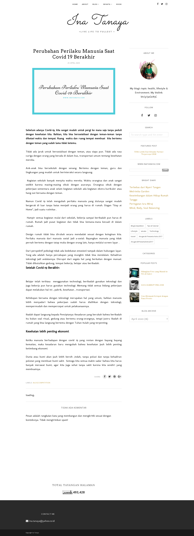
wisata (143, 231)
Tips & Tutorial (152, 226)
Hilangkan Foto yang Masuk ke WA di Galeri (154, 272)
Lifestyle (134, 231)
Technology (154, 231)
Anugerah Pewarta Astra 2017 (150, 236)
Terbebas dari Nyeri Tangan (145, 187)
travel (133, 236)
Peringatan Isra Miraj (141, 203)
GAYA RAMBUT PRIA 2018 (152, 285)
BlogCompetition (41, 382)
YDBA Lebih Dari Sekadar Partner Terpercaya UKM (149, 153)
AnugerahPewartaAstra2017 (142, 242)
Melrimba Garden (139, 191)
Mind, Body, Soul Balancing (144, 207)
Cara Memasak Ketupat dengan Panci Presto (154, 297)
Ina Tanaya (97, 21)
